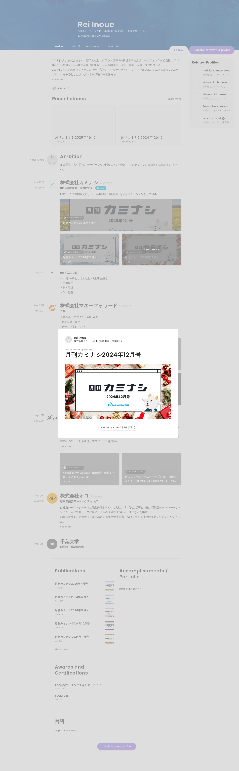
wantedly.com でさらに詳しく (118, 427)
